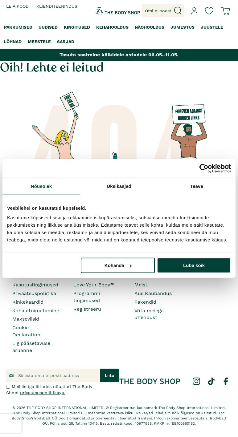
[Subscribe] (109, 375)
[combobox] (163, 10)
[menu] (119, 34)
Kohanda (118, 265)
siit (167, 413)
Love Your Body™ (93, 285)
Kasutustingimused (35, 285)
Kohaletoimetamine (35, 311)
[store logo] (104, 11)
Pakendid (145, 302)
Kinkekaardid (27, 302)
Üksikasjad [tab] (119, 185)
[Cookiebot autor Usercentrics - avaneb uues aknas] (204, 168)
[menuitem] (18, 27)
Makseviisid (25, 319)
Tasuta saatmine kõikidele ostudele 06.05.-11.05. (119, 55)
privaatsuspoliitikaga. (42, 392)
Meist (140, 285)
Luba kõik (194, 265)
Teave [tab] (196, 185)
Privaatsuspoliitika (34, 293)
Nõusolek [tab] (41, 185)
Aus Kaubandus (153, 293)
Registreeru (87, 309)
